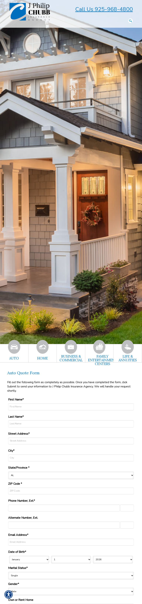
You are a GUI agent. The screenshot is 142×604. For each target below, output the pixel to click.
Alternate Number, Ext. (23, 518)
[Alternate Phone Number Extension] (127, 524)
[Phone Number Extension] (127, 507)
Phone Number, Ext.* (21, 501)
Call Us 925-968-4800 (104, 9)
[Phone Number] (64, 507)
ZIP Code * (15, 484)
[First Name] (71, 406)
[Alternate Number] (64, 524)
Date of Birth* (17, 552)
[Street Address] (71, 440)
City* (11, 451)
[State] (71, 475)
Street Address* (19, 434)
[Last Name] (71, 423)
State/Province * (18, 468)
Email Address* (18, 535)
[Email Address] (71, 542)
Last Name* (16, 417)
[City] (71, 457)
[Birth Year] (113, 560)
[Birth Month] (29, 560)
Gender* (13, 584)
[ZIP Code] (71, 491)
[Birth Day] (71, 560)
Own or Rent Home (20, 600)
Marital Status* (18, 568)
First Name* (16, 400)
